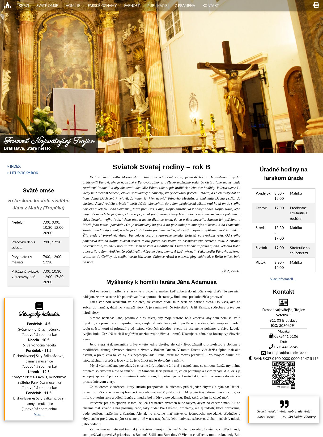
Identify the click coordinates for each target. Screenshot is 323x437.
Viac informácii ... (283, 279)
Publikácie (157, 5)
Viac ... (39, 414)
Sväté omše (47, 5)
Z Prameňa (185, 5)
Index (14, 166)
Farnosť (132, 5)
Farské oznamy (102, 5)
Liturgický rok (23, 173)
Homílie (73, 5)
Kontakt (211, 5)
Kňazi (24, 5)
